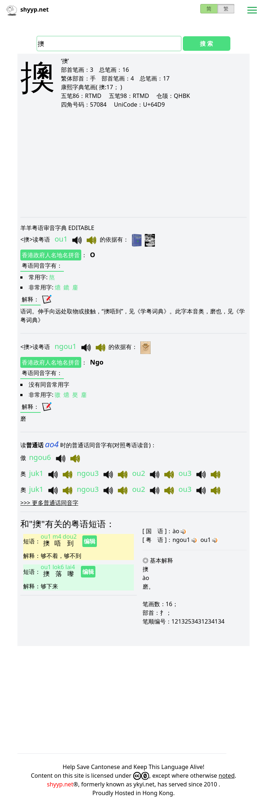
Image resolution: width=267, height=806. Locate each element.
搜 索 (206, 44)
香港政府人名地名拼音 (51, 255)
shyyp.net (60, 784)
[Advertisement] (133, 162)
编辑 (89, 541)
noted (227, 776)
